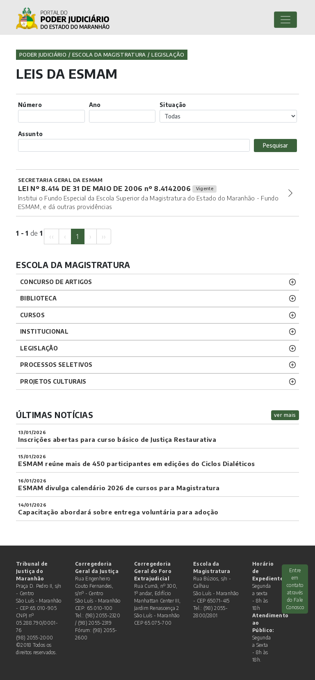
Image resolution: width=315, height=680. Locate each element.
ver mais (285, 415)
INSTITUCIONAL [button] (44, 331)
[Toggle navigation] (285, 19)
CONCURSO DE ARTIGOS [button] (56, 281)
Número (30, 104)
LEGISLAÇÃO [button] (39, 348)
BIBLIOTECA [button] (38, 298)
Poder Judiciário (42, 54)
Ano (95, 104)
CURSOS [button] (32, 315)
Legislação (167, 54)
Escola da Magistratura (109, 54)
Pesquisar (275, 145)
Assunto (30, 133)
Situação (173, 104)
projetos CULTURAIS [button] (53, 381)
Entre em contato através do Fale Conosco (295, 588)
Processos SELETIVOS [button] (56, 364)
